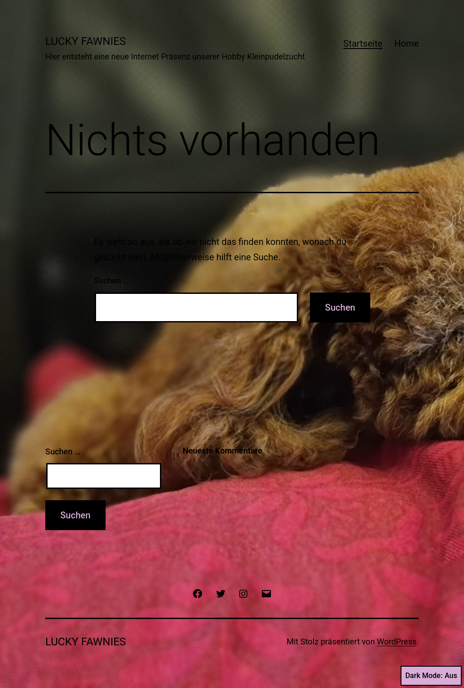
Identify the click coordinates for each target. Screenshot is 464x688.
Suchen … (111, 280)
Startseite (362, 43)
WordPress (396, 641)
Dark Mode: (431, 675)
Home (406, 43)
